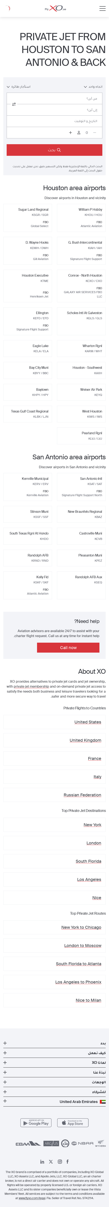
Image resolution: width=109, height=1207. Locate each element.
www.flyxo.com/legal (32, 1198)
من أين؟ (92, 98)
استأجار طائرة (18, 86)
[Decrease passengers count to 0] (94, 132)
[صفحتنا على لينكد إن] (42, 1162)
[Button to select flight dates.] (54, 121)
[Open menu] (102, 8)
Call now (68, 647)
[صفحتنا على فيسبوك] (68, 1162)
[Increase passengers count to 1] (70, 132)
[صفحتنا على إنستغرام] (60, 1162)
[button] (54, 1043)
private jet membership (31, 686)
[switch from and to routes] (14, 104)
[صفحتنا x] (51, 1161)
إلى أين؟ (92, 110)
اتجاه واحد (93, 86)
